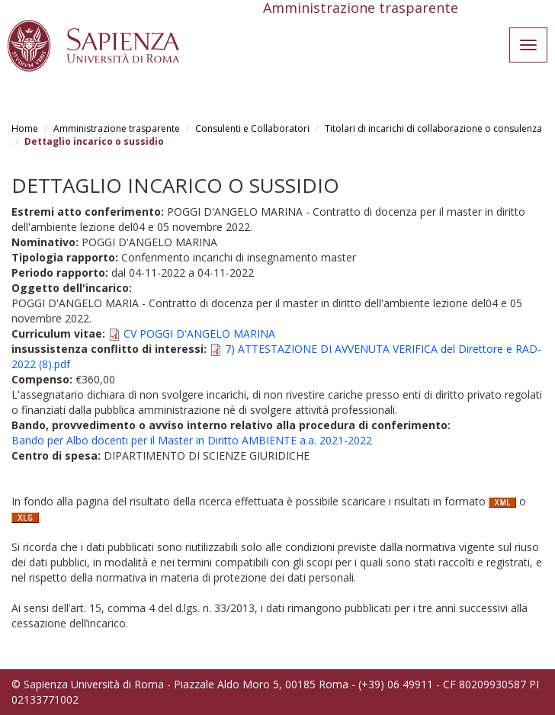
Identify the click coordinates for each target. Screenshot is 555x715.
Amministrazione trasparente (116, 128)
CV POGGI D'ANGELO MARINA (199, 333)
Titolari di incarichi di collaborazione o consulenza (433, 128)
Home (24, 128)
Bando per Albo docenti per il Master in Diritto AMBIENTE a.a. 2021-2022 (191, 440)
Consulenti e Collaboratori (252, 128)
